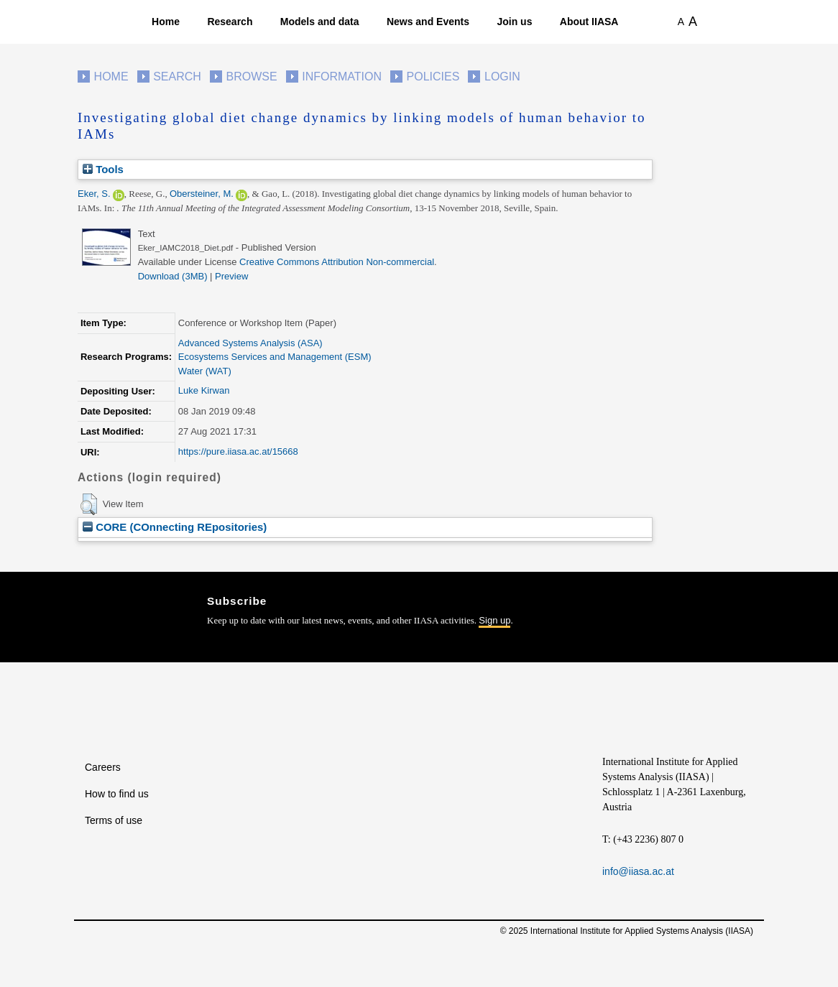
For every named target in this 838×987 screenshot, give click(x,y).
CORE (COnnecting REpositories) (175, 527)
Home (166, 21)
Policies (433, 76)
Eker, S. (94, 193)
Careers (103, 767)
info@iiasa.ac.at (638, 871)
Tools (103, 169)
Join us (514, 21)
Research (229, 21)
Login (502, 76)
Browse (251, 76)
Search (177, 76)
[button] (88, 504)
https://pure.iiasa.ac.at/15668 (238, 451)
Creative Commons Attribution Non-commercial (336, 261)
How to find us (117, 794)
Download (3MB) (173, 276)
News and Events (428, 21)
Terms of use (113, 820)
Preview (231, 276)
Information (342, 76)
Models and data (319, 21)
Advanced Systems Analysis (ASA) (250, 343)
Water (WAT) (204, 371)
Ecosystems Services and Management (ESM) (275, 356)
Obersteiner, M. (202, 193)
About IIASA (589, 21)
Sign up (494, 620)
